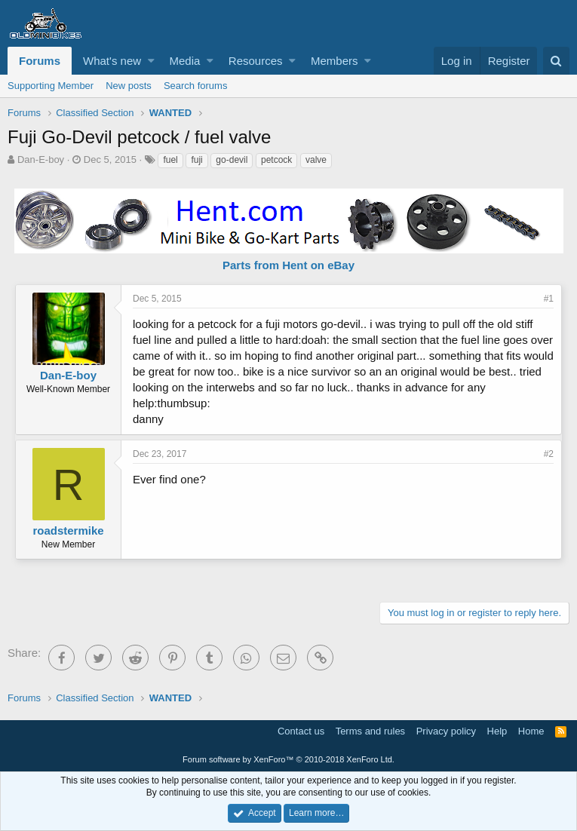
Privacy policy (446, 731)
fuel (170, 160)
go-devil (231, 160)
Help (497, 731)
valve (316, 160)
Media (185, 60)
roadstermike (67, 530)
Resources (256, 60)
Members (334, 60)
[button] (151, 61)
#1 (549, 298)
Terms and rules (370, 731)
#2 (549, 454)
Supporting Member (51, 85)
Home (531, 731)
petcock (276, 160)
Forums (39, 60)
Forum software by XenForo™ (288, 759)
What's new (112, 60)
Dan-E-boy (40, 159)
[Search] (556, 61)
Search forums (196, 85)
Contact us (301, 731)
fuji (196, 160)
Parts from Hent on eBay (288, 265)
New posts (129, 85)
